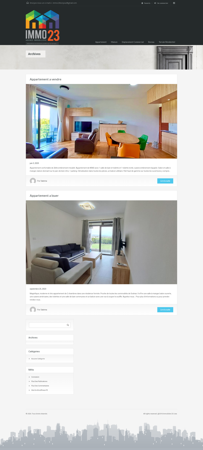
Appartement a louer (44, 195)
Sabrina (44, 181)
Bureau (151, 42)
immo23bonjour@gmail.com (65, 3)
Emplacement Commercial (133, 42)
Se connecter (161, 3)
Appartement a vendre (45, 79)
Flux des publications (39, 381)
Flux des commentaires (40, 386)
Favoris (145, 3)
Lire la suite (165, 181)
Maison (114, 42)
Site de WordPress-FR (39, 390)
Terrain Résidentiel (167, 42)
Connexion (35, 377)
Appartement (101, 42)
